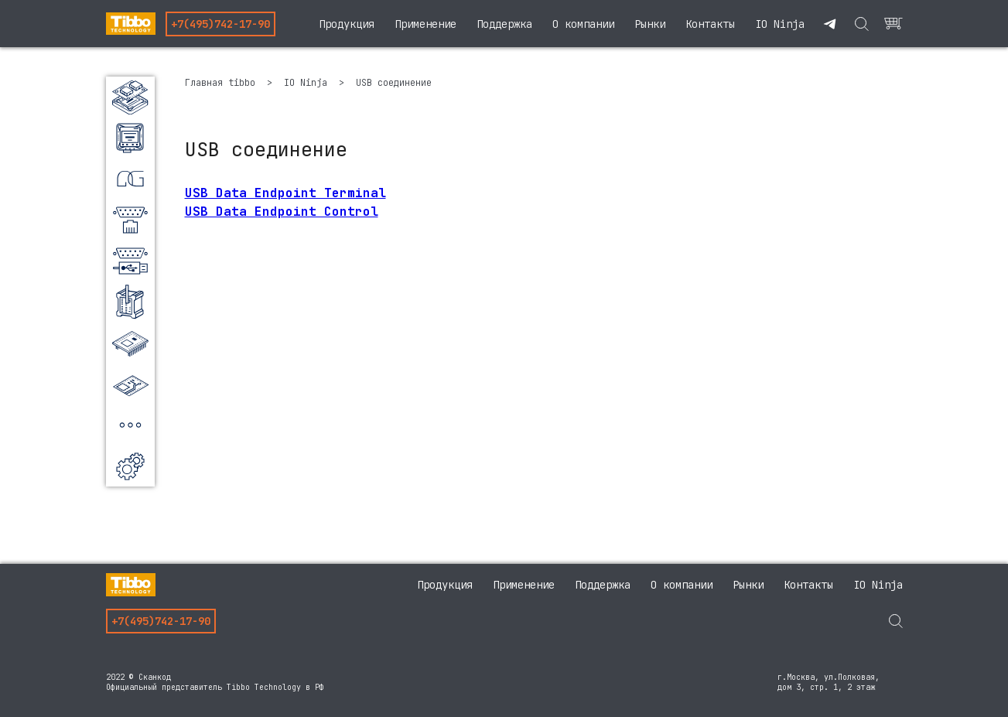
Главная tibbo (223, 83)
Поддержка (504, 24)
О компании (583, 24)
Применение (425, 24)
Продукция (346, 24)
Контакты (710, 24)
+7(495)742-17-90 (220, 24)
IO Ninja (780, 24)
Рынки (649, 24)
